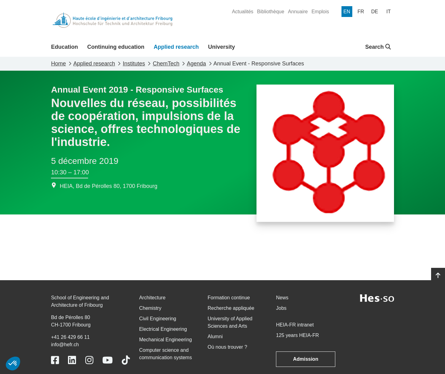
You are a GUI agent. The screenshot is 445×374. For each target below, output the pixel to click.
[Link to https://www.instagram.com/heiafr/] (89, 360)
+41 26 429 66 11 (70, 337)
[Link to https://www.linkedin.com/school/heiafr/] (72, 360)
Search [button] (378, 47)
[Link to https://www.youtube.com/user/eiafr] (107, 360)
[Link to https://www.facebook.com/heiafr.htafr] (55, 360)
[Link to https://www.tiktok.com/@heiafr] (126, 360)
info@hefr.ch (65, 344)
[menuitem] (242, 12)
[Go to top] (438, 275)
